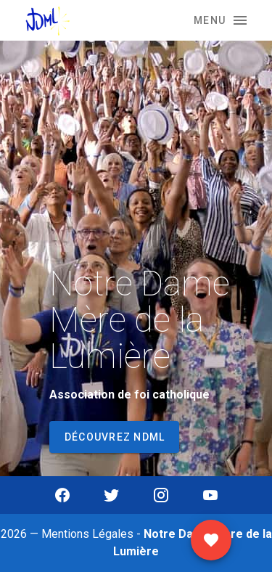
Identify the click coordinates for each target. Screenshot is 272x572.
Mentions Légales (87, 534)
